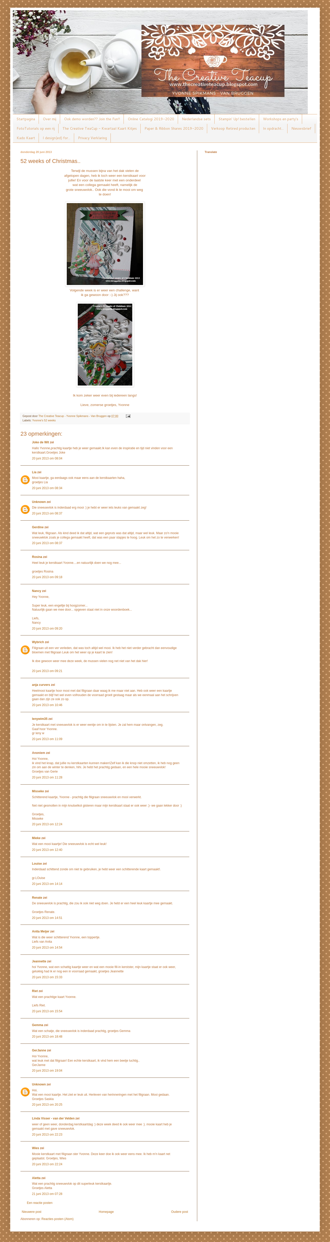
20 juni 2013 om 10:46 (47, 705)
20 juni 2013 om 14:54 (47, 947)
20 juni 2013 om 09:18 (47, 577)
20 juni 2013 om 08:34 (47, 488)
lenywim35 (40, 719)
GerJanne (39, 1050)
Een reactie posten (39, 1203)
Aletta (36, 1178)
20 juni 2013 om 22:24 (47, 1164)
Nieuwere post (31, 1212)
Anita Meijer (40, 931)
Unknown (39, 502)
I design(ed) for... (56, 137)
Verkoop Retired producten (233, 128)
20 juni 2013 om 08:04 (47, 458)
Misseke (38, 791)
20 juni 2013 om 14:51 (47, 918)
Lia (34, 472)
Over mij (49, 119)
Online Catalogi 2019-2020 (151, 119)
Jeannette (39, 961)
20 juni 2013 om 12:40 (47, 850)
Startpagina (25, 119)
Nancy (36, 591)
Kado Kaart (26, 137)
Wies (35, 1148)
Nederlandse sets (196, 119)
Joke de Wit (40, 442)
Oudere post (179, 1212)
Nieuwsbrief (301, 128)
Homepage (106, 1212)
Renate (37, 897)
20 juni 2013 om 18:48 (47, 1036)
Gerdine (37, 527)
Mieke (36, 838)
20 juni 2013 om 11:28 (47, 777)
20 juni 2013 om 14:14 (47, 884)
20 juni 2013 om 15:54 (47, 1011)
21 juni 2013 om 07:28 (47, 1194)
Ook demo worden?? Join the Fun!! (92, 119)
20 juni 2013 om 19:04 (47, 1070)
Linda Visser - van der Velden (53, 1118)
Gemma (37, 1025)
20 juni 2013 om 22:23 (47, 1134)
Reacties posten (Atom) (57, 1219)
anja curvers (41, 685)
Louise (37, 863)
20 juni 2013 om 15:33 (47, 977)
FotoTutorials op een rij (36, 128)
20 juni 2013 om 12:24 (47, 824)
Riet (35, 991)
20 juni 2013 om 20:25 (47, 1104)
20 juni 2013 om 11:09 (47, 739)
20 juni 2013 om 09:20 (47, 628)
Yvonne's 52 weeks (44, 420)
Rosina (37, 557)
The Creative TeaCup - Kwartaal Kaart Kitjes (99, 128)
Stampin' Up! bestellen (236, 119)
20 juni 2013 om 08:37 (47, 513)
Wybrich (38, 642)
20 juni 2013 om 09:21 (47, 671)
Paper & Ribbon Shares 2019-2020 (174, 128)
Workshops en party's (280, 119)
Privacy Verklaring (92, 137)
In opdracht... (273, 128)
